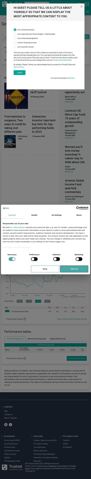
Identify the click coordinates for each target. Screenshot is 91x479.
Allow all (74, 269)
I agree (20, 72)
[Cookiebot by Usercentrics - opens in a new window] (78, 208)
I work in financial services (27, 42)
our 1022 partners (18, 227)
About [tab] (79, 215)
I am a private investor (25, 47)
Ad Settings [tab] (57, 215)
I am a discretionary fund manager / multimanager (36, 34)
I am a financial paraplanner (27, 38)
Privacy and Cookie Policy (62, 60)
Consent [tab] (12, 215)
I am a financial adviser (25, 30)
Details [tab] (34, 215)
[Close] (82, 6)
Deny (45, 269)
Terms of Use (19, 67)
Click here (71, 78)
